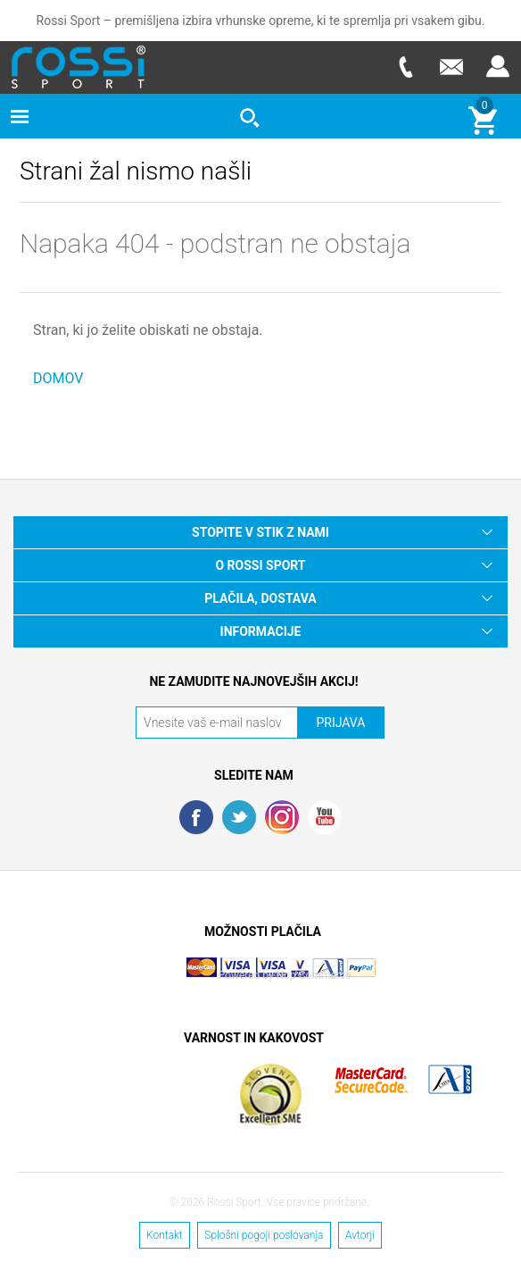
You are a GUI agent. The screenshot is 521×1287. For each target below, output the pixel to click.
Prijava (498, 66)
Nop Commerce (314, 975)
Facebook (196, 817)
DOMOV (58, 378)
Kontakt (164, 1235)
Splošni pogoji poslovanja (263, 1235)
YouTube (325, 817)
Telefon (405, 66)
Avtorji (360, 1235)
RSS (282, 817)
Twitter (239, 817)
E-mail (451, 66)
